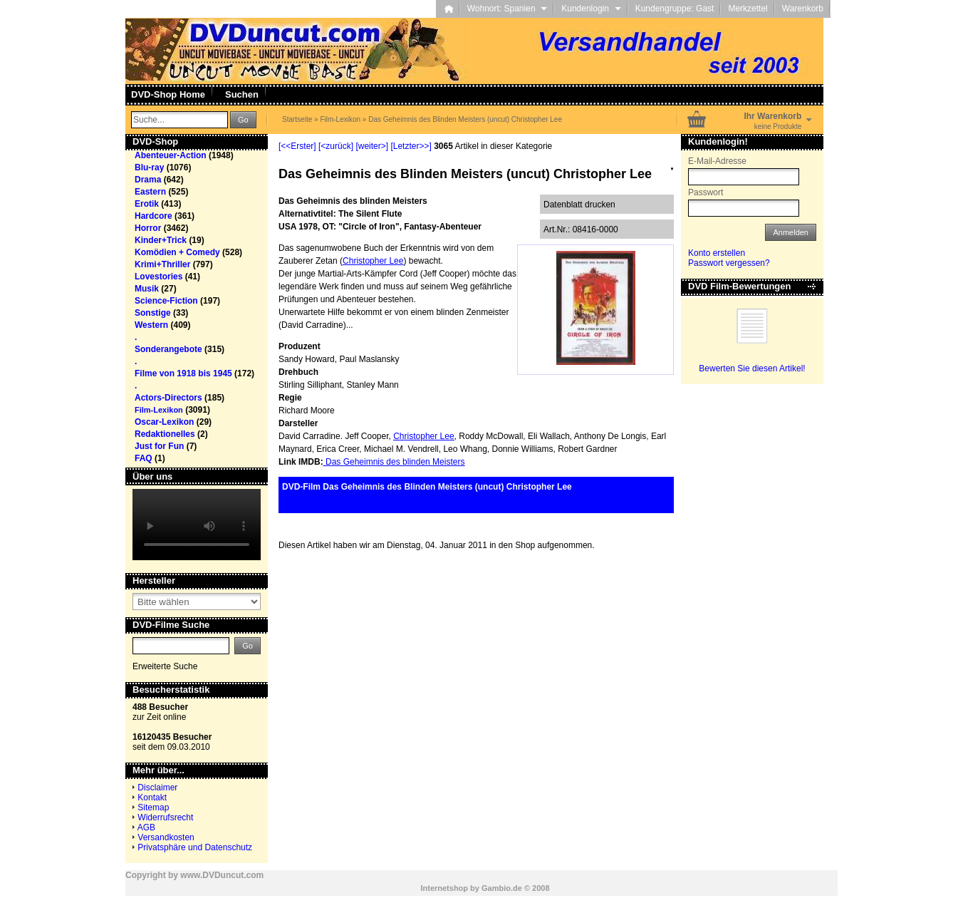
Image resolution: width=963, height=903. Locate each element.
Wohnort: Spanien (507, 9)
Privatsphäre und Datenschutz (194, 847)
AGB (146, 827)
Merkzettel (747, 9)
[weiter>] (371, 146)
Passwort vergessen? (729, 263)
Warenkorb (802, 9)
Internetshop (444, 888)
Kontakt (152, 798)
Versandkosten (165, 837)
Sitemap (153, 807)
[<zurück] (335, 146)
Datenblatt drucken (579, 205)
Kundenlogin (590, 9)
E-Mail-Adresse (717, 161)
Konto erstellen (716, 253)
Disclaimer (157, 788)
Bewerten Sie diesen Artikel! (752, 368)
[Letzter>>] (410, 146)
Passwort (705, 192)
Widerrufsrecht (165, 817)
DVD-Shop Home (168, 94)
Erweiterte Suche (164, 666)
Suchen (242, 94)
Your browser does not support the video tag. (196, 524)
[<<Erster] (297, 146)
